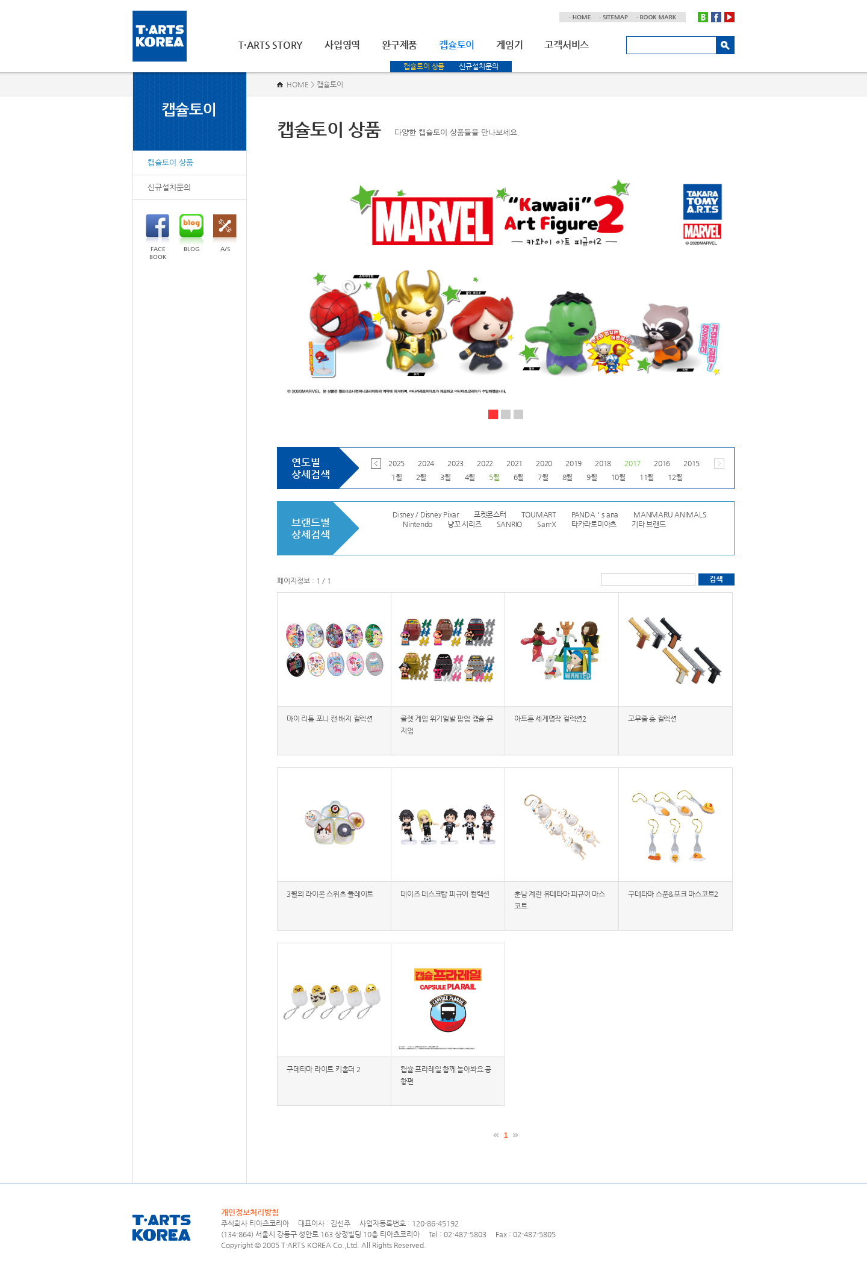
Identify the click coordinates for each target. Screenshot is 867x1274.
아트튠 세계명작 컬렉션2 (550, 718)
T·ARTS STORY (270, 45)
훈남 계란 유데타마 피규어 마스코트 (559, 900)
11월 (646, 477)
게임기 (509, 45)
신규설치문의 (478, 66)
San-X (546, 524)
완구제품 (399, 45)
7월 (543, 477)
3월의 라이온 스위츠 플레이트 (330, 894)
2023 (455, 463)
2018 (603, 463)
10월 (618, 477)
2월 (421, 477)
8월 (567, 477)
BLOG (191, 233)
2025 (396, 463)
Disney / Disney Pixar (426, 514)
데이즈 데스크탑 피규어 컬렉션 (444, 894)
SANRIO (510, 524)
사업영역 (342, 45)
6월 (519, 477)
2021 (514, 463)
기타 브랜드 (649, 524)
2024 (426, 463)
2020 (544, 463)
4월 (470, 477)
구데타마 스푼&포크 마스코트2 (673, 894)
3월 (445, 477)
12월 (675, 477)
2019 (573, 463)
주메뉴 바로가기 (0, 0)
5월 (494, 477)
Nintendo (417, 524)
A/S (225, 233)
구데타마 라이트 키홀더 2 (324, 1069)
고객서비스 (566, 45)
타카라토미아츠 (594, 524)
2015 (691, 463)
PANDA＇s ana (594, 514)
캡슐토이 (456, 45)
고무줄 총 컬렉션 (652, 718)
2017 (632, 463)
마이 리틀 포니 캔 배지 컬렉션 (330, 718)
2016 (662, 463)
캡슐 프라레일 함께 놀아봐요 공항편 (445, 1075)
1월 (396, 477)
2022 (485, 463)
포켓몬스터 (490, 514)
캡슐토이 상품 (423, 66)
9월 (591, 477)
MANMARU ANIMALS (669, 514)
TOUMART (538, 514)
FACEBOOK (157, 237)
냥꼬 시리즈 (464, 524)
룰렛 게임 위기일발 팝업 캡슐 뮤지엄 (446, 724)
